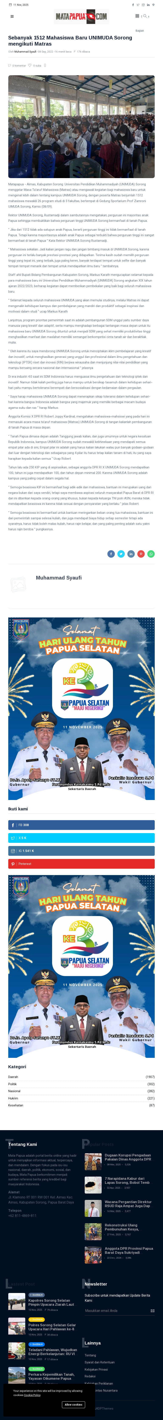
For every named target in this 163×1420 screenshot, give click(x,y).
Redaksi (90, 1376)
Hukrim (13, 1098)
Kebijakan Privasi (96, 1369)
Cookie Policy (32, 1395)
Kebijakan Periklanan (99, 1383)
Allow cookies (73, 1404)
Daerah (13, 1077)
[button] (12, 17)
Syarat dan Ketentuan (100, 1362)
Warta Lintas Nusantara (101, 1390)
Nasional (14, 1091)
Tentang (90, 1355)
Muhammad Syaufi (25, 51)
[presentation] (117, 1326)
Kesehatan (15, 1105)
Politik (12, 1084)
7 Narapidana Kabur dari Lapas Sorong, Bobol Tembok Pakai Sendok (129, 1182)
